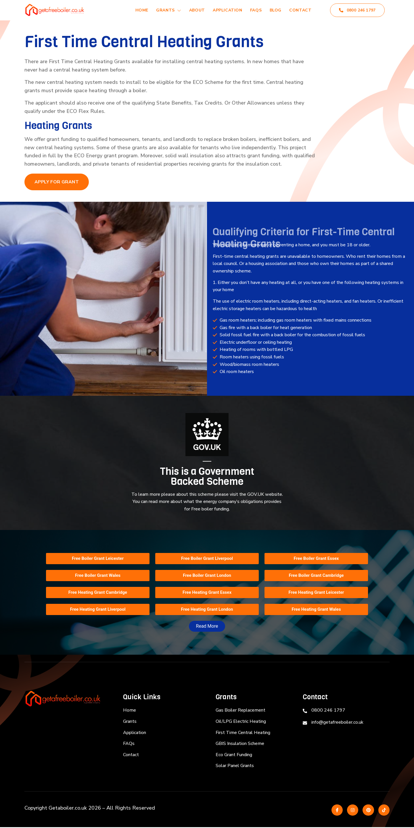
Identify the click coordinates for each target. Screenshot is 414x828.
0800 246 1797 (357, 10)
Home (136, 10)
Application (224, 10)
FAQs (254, 10)
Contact (300, 10)
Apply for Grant (57, 182)
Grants (164, 10)
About (193, 10)
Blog (274, 10)
